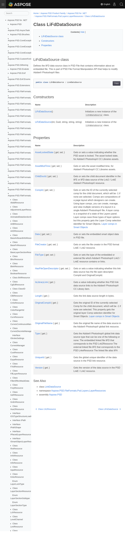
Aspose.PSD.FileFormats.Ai (20, 91)
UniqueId (39, 384)
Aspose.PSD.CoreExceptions (21, 40)
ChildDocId (40, 183)
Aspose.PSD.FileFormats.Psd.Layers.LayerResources (59, 16)
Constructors (47, 41)
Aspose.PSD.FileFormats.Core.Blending (26, 104)
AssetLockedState (44, 152)
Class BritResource (21, 277)
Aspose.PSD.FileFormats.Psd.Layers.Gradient (29, 183)
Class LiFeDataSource (103, 436)
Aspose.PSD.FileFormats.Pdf (21, 128)
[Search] (16, 13)
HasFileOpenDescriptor (47, 285)
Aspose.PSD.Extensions (19, 85)
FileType (39, 272)
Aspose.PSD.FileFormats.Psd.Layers (25, 153)
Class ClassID (18, 289)
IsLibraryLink (41, 299)
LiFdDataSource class (52, 36)
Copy (110, 83)
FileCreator (40, 261)
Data (37, 251)
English (105, 4)
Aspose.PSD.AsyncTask (19, 30)
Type (37, 357)
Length (38, 313)
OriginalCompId (43, 320)
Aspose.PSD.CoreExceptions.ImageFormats (28, 53)
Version (39, 395)
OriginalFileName (44, 343)
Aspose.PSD (16, 24)
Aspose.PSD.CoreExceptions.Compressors (27, 46)
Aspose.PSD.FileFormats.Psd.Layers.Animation (29, 165)
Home (36, 13)
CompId (39, 200)
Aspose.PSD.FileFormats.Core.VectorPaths (27, 110)
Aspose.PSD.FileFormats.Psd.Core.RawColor (28, 146)
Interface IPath (19, 420)
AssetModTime (42, 169)
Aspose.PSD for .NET (17, 20)
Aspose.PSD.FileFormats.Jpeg (22, 116)
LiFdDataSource (43, 111)
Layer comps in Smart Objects (88, 336)
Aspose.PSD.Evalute (19, 69)
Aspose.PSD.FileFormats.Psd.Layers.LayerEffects (30, 189)
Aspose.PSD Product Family (53, 13)
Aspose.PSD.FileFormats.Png (21, 134)
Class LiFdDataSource (95, 16)
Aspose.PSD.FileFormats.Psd (21, 140)
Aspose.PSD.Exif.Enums (19, 79)
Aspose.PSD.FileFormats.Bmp (22, 98)
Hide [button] (79, 32)
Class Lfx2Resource (46, 436)
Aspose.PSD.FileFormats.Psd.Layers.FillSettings (30, 177)
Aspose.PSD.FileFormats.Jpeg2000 (24, 122)
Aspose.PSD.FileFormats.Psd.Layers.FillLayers (29, 171)
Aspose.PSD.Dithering (18, 65)
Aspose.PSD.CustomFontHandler (23, 59)
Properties (46, 45)
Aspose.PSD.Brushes (20, 34)
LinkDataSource (53, 414)
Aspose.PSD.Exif (18, 73)
